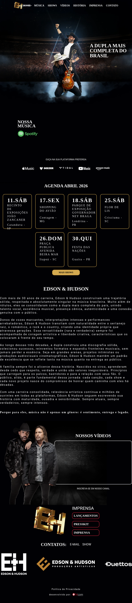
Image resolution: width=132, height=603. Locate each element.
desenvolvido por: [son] (66, 594)
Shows (52, 5)
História (79, 5)
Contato (112, 5)
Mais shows (66, 272)
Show (86, 544)
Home (27, 5)
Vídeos (65, 5)
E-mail (75, 544)
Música (39, 5)
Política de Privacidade (66, 589)
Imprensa (96, 5)
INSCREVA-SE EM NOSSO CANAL (93, 488)
